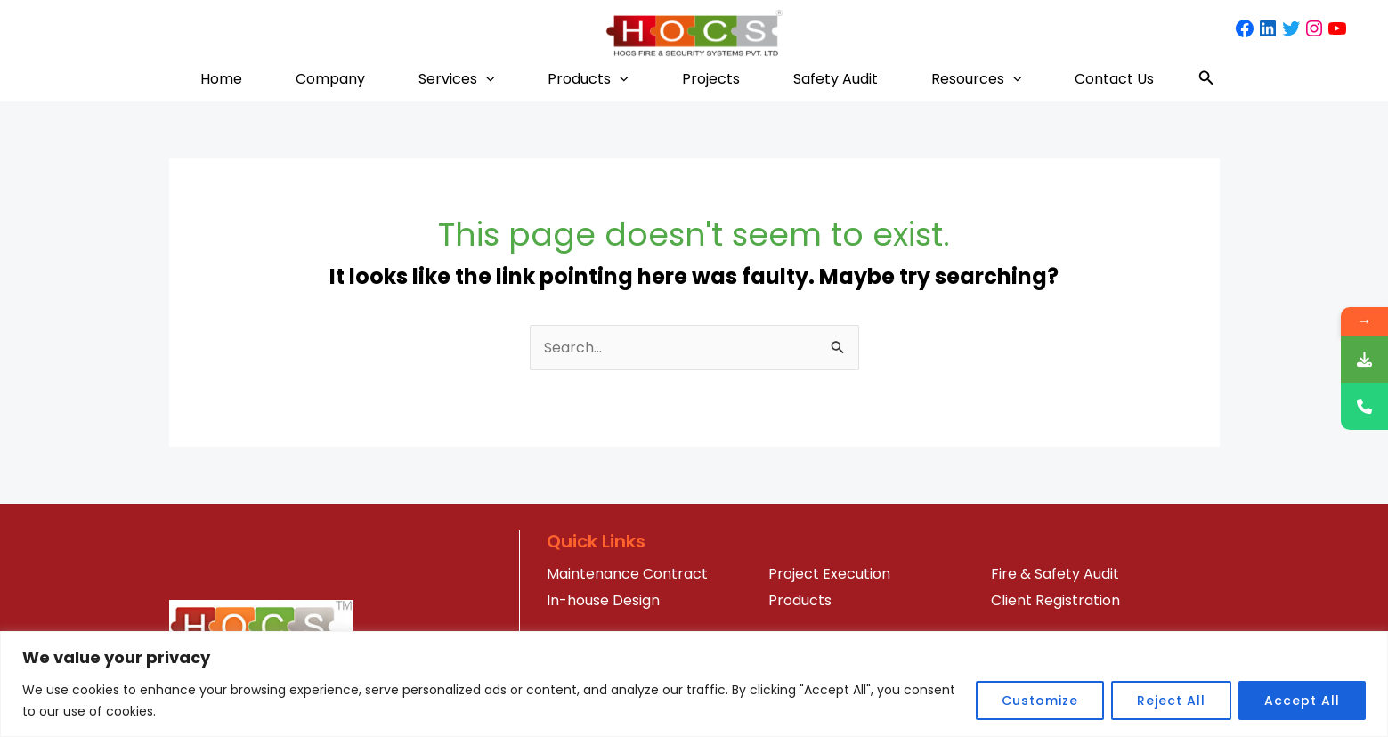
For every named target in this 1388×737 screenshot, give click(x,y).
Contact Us (1114, 79)
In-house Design (603, 600)
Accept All (1302, 700)
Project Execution (829, 573)
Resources (976, 79)
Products (588, 79)
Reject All (1171, 700)
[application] (486, 79)
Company (330, 79)
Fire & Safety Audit (1055, 573)
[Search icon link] (1206, 79)
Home (221, 79)
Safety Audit (835, 79)
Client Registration (1055, 600)
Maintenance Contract (627, 573)
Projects (711, 79)
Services (456, 79)
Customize (1040, 700)
